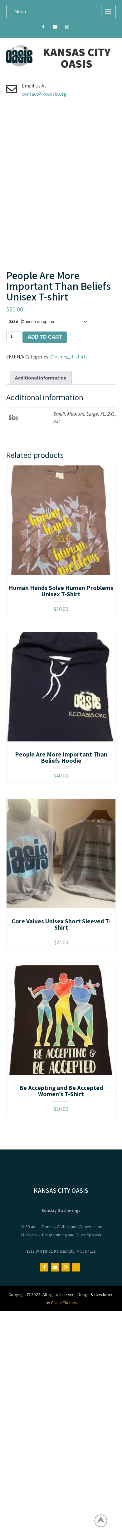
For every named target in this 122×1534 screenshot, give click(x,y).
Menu (20, 11)
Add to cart (44, 364)
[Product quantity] (13, 363)
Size (13, 348)
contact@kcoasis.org (44, 94)
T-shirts (79, 383)
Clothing (59, 383)
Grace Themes (64, 1329)
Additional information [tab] (40, 404)
